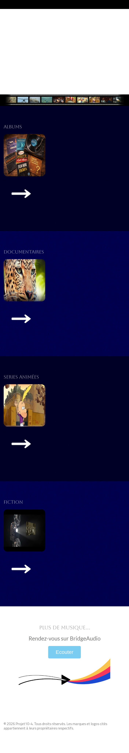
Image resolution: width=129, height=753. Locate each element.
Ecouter (64, 652)
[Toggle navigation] (122, 4)
